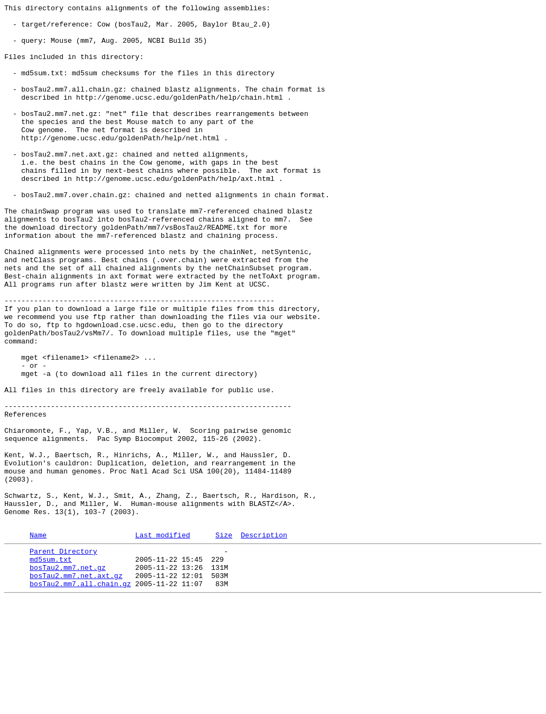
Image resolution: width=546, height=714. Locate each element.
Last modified (162, 640)
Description (264, 640)
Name (38, 640)
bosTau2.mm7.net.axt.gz (76, 687)
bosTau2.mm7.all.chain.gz (80, 697)
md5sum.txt (51, 668)
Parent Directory (63, 658)
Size (223, 640)
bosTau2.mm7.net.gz (68, 678)
